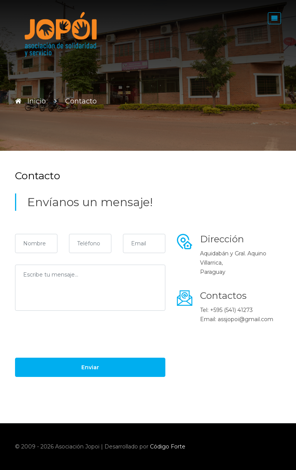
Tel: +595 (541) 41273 (226, 310)
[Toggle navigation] (274, 18)
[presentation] (73, 337)
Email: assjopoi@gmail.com (236, 319)
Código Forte (167, 446)
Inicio (36, 101)
